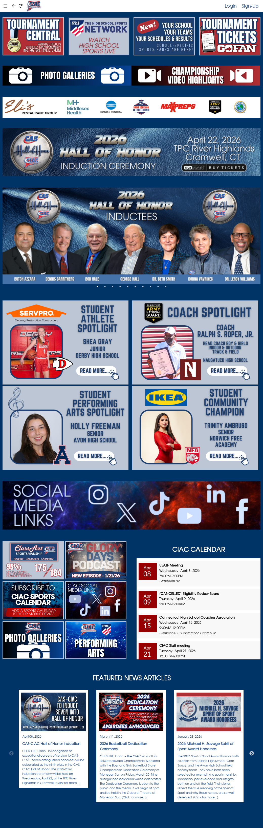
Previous (11, 753)
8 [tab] (150, 286)
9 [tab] (158, 286)
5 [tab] (127, 286)
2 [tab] (104, 286)
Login (231, 6)
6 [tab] (135, 286)
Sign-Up (250, 6)
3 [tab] (112, 286)
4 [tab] (120, 286)
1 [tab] (97, 286)
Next (251, 753)
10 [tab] (165, 286)
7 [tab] (142, 286)
